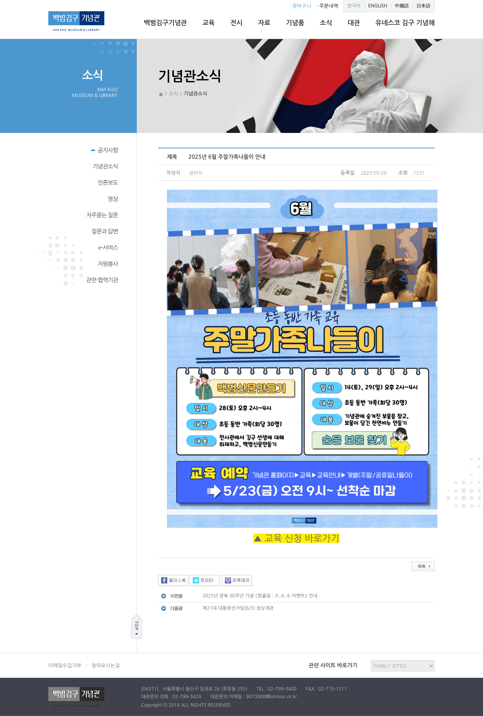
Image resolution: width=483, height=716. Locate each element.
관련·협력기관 (102, 280)
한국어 (354, 5)
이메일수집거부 (65, 665)
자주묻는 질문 (102, 215)
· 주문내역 (327, 6)
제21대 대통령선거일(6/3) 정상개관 (238, 608)
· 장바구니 (300, 6)
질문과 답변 (104, 231)
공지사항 (104, 149)
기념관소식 (105, 166)
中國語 (402, 5)
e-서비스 (108, 247)
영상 (113, 199)
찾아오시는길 (106, 665)
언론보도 (108, 182)
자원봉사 (108, 264)
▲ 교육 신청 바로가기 (296, 538)
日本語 (423, 5)
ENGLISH (377, 5)
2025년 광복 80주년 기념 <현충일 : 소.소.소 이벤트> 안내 (260, 596)
